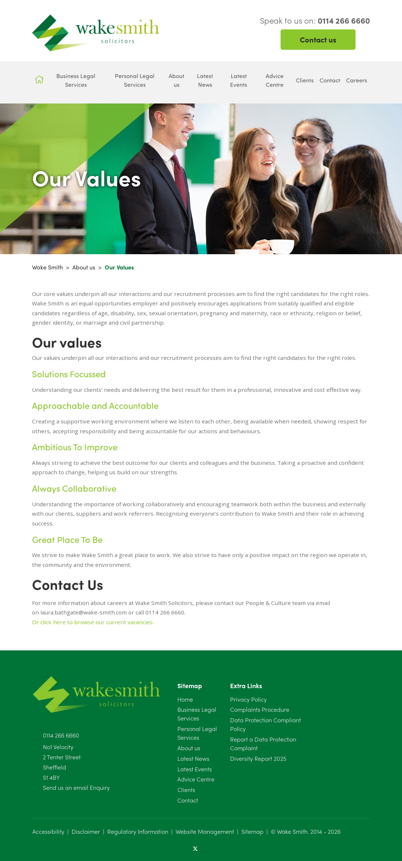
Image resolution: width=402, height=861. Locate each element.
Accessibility (48, 831)
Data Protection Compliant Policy (265, 724)
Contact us (318, 39)
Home (185, 699)
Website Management (205, 831)
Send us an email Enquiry (76, 787)
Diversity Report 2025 (258, 758)
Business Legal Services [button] (75, 80)
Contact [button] (329, 80)
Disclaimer (86, 831)
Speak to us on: (315, 20)
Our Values (119, 267)
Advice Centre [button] (275, 80)
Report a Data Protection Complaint (263, 743)
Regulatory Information (137, 831)
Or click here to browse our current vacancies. (93, 622)
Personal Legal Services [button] (134, 80)
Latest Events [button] (238, 80)
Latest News (193, 758)
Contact (187, 800)
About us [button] (176, 80)
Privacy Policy (248, 699)
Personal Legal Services (197, 733)
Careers (356, 80)
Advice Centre (195, 779)
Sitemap (252, 831)
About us (83, 267)
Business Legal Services (196, 713)
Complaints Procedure (259, 709)
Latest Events (194, 769)
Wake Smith (47, 267)
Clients (186, 789)
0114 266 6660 (61, 735)
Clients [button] (305, 80)
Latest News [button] (205, 80)
